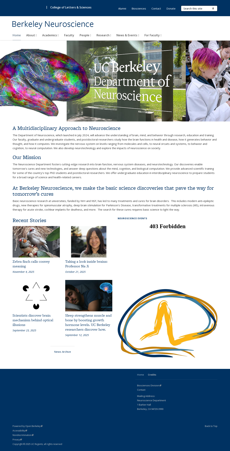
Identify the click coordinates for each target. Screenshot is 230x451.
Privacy (17, 439)
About (31, 35)
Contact (156, 8)
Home (17, 35)
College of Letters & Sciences (70, 7)
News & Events (127, 35)
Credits (152, 374)
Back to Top (211, 426)
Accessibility (20, 430)
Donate (171, 8)
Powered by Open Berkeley (28, 426)
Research (103, 35)
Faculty (69, 35)
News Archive (62, 351)
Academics (50, 35)
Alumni (122, 8)
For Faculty (153, 35)
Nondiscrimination (23, 435)
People (85, 35)
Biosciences (139, 8)
